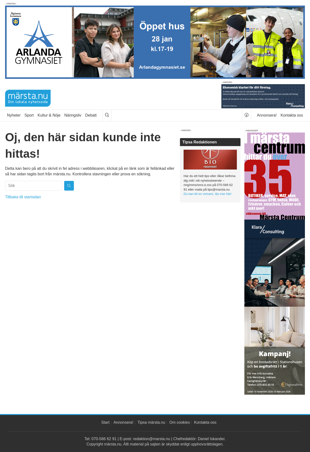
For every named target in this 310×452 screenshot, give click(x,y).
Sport (29, 115)
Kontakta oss (292, 115)
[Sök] (107, 115)
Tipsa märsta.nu (151, 422)
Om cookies (179, 422)
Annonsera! (267, 115)
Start (105, 422)
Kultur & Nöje (49, 115)
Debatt (91, 115)
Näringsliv (72, 115)
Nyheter (14, 115)
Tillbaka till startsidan (23, 197)
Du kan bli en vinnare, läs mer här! (208, 194)
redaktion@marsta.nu (151, 439)
